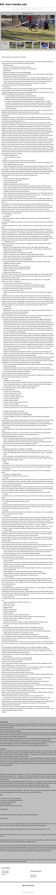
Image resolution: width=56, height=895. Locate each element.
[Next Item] (53, 28)
